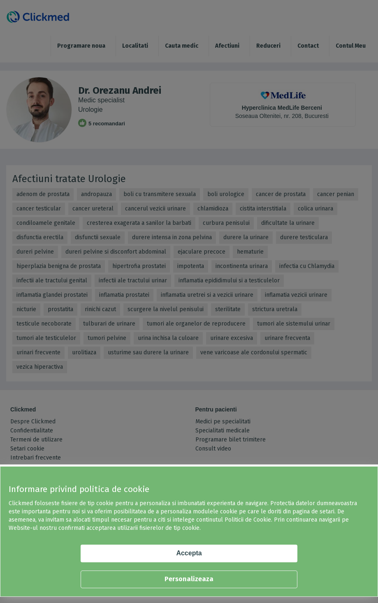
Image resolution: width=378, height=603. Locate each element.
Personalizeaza (189, 579)
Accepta (189, 553)
